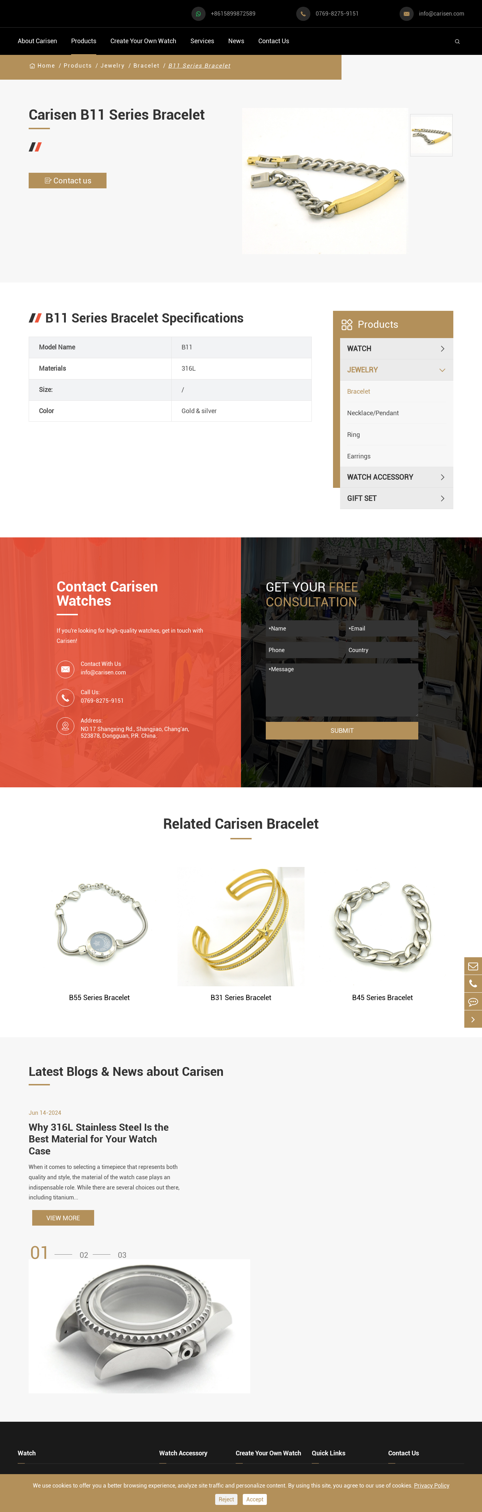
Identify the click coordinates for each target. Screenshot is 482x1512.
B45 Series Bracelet (382, 997)
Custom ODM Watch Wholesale (267, 1393)
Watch (359, 348)
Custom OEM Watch (267, 1373)
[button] (53, 1254)
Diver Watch (37, 1409)
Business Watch (43, 1389)
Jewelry (113, 65)
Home (46, 65)
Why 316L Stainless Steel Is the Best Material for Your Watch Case (99, 1140)
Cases (245, 1440)
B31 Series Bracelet (241, 997)
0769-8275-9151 (337, 13)
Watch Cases (179, 1346)
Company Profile (338, 1386)
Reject (226, 1499)
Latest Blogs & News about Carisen (129, 1072)
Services (202, 41)
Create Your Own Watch (143, 41)
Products (83, 41)
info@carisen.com (441, 13)
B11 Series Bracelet (199, 65)
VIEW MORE (63, 1218)
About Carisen (37, 41)
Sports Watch (39, 1352)
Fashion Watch (41, 1428)
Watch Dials (178, 1359)
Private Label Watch (267, 1427)
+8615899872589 (233, 13)
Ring (353, 434)
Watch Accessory (380, 477)
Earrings (359, 456)
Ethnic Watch (109, 1428)
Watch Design (257, 1359)
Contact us (68, 180)
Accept (254, 1499)
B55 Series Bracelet (99, 997)
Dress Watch (108, 1352)
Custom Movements (267, 1413)
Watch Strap (178, 1373)
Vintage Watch (40, 1446)
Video (320, 1359)
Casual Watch (39, 1370)
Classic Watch (110, 1409)
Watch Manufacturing (270, 1346)
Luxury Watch (109, 1370)
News (236, 41)
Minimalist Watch (116, 1389)
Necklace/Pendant (373, 413)
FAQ (318, 1346)
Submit (342, 730)
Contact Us (273, 41)
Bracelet (146, 65)
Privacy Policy (431, 1485)
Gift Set (362, 498)
